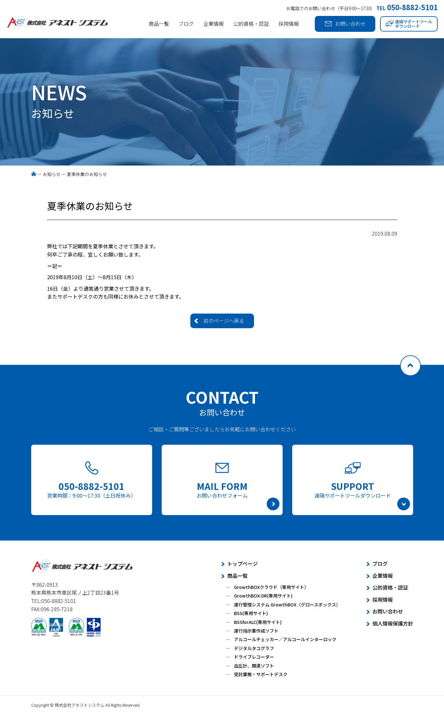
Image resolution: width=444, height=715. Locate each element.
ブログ (186, 23)
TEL (407, 8)
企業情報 (213, 23)
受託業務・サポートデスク (260, 674)
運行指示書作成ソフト (256, 630)
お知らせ (51, 174)
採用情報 (288, 23)
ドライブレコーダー (254, 657)
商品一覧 (159, 23)
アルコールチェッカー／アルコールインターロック (285, 639)
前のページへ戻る (223, 320)
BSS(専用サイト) (251, 613)
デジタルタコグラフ (254, 648)
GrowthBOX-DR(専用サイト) (263, 595)
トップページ (242, 563)
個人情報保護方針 (392, 623)
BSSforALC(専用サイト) (258, 622)
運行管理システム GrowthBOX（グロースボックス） (287, 604)
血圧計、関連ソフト (254, 665)
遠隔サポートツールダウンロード (408, 23)
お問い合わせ (345, 24)
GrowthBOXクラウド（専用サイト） (271, 587)
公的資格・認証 (251, 23)
